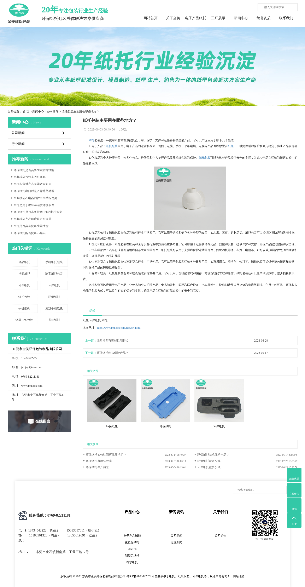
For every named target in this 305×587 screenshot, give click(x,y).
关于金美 (173, 18)
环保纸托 (24, 285)
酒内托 (132, 549)
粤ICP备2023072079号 (140, 576)
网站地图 (239, 576)
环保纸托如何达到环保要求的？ (106, 454)
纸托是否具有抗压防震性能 (31, 226)
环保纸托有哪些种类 (99, 461)
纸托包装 (24, 296)
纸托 (91, 140)
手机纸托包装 (54, 262)
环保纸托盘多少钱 (209, 461)
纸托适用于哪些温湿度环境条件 (34, 205)
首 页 (26, 111)
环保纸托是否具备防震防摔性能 (34, 170)
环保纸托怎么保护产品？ (113, 352)
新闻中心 (241, 18)
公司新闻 (53, 111)
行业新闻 (18, 144)
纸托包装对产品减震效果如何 (32, 184)
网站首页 (150, 18)
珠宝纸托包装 (54, 273)
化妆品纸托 (132, 542)
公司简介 (220, 535)
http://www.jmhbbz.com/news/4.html (119, 327)
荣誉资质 (264, 18)
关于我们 (220, 512)
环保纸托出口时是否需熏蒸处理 (34, 191)
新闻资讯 (176, 512)
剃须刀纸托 (132, 555)
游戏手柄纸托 (54, 308)
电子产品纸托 (195, 18)
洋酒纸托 (24, 273)
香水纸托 (132, 562)
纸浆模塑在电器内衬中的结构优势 (35, 198)
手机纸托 (24, 308)
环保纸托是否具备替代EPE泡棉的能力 (38, 212)
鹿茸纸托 (54, 319)
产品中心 (132, 512)
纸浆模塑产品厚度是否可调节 (32, 219)
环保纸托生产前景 (97, 467)
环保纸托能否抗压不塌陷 (30, 233)
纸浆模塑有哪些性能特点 (113, 340)
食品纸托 (24, 262)
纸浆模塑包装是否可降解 (30, 177)
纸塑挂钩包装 (24, 319)
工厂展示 (218, 18)
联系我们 (286, 18)
